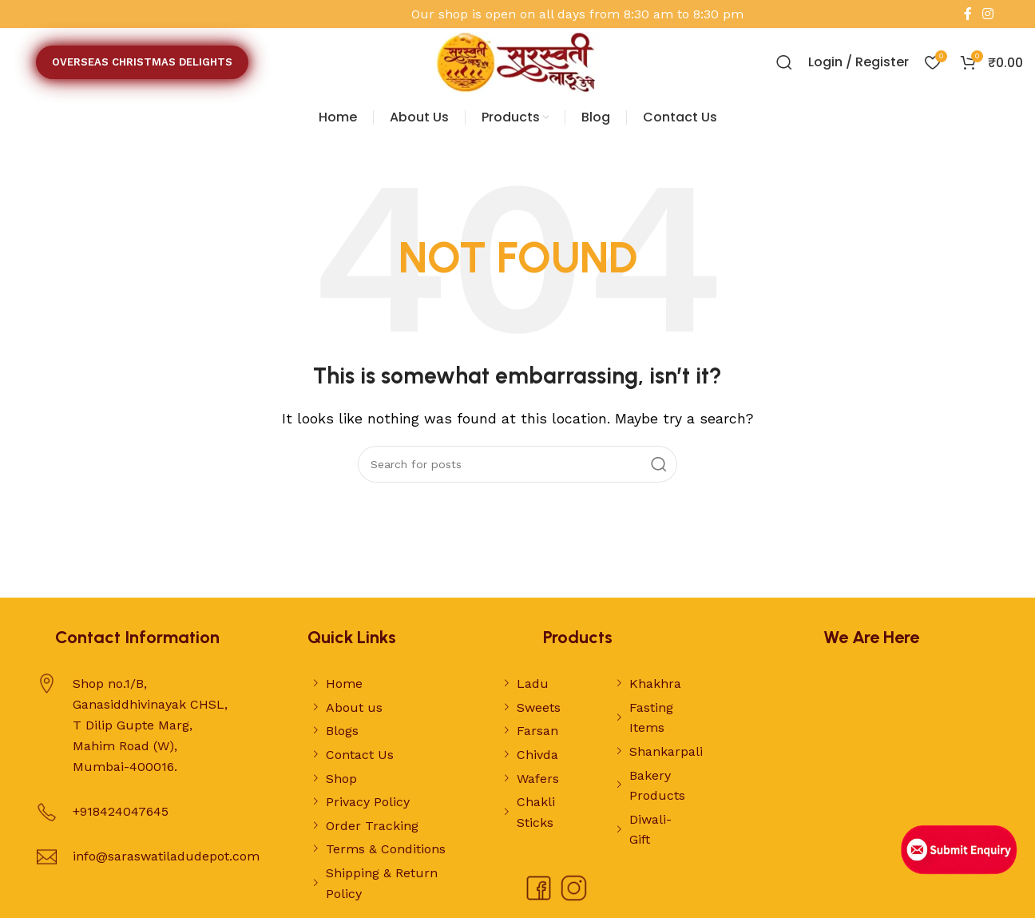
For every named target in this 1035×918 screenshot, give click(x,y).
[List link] (383, 684)
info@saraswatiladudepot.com (166, 856)
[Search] (784, 62)
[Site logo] (517, 61)
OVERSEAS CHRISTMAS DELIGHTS (142, 62)
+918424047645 (121, 811)
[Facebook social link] (967, 14)
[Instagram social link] (988, 14)
